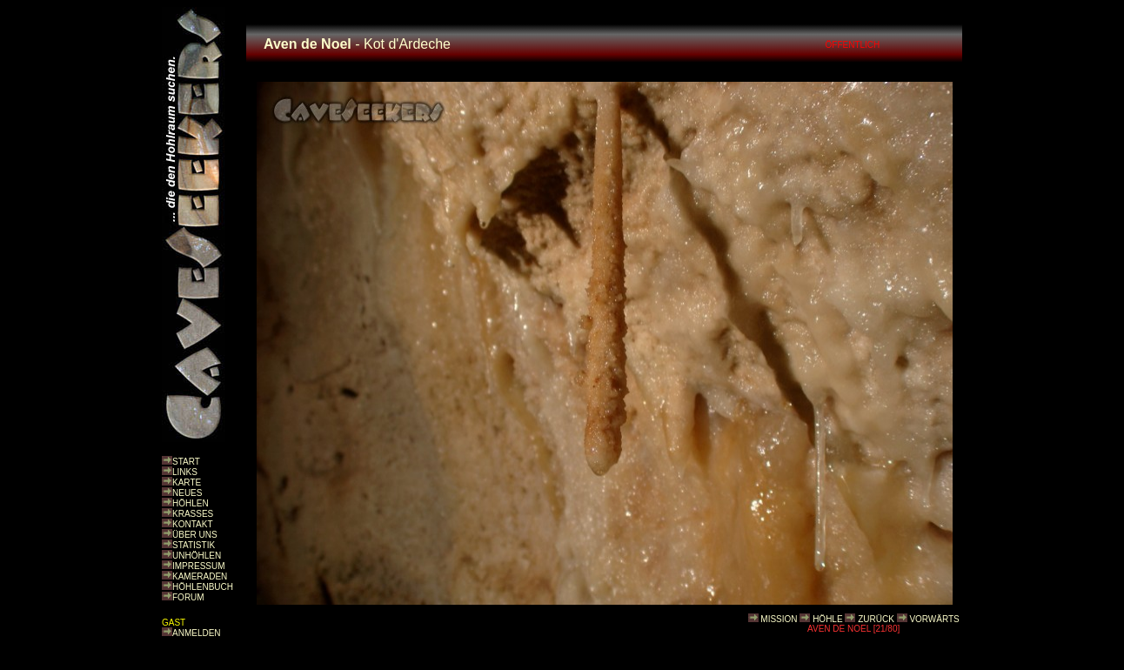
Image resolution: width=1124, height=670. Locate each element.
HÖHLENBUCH (202, 587)
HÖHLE (827, 619)
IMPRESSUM (198, 566)
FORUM (188, 597)
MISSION (778, 619)
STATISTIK (193, 545)
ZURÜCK (876, 619)
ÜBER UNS (194, 534)
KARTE (186, 482)
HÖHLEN (190, 503)
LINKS (184, 472)
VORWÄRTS (934, 619)
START (186, 461)
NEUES (187, 493)
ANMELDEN (196, 633)
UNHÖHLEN (196, 555)
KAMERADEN (199, 576)
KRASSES (192, 514)
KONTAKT (192, 524)
